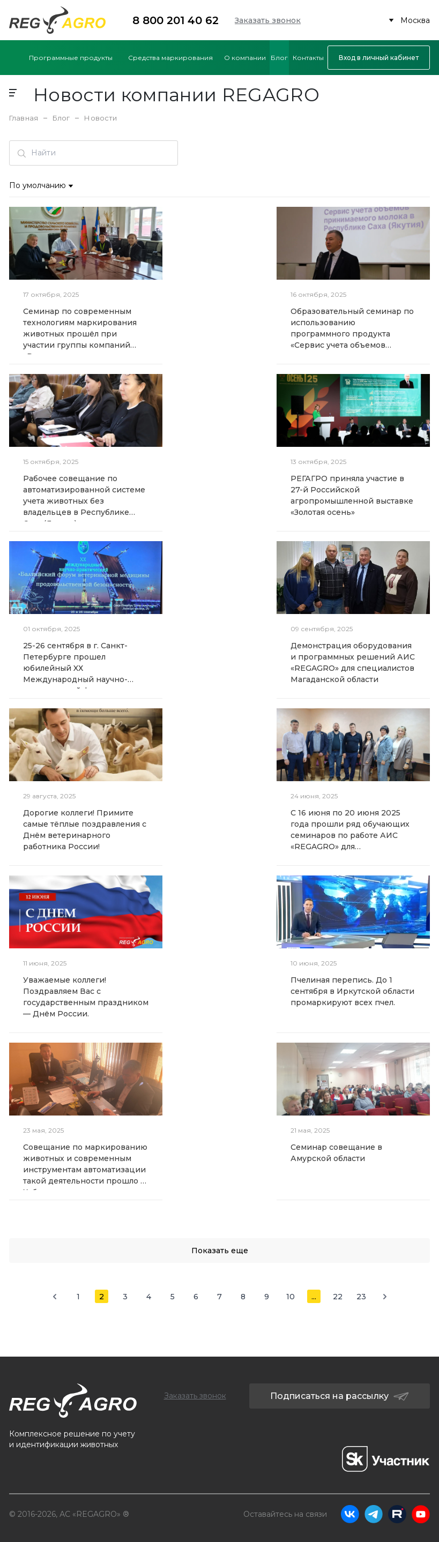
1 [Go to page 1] (78, 1296)
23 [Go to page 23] (361, 1296)
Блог (61, 118)
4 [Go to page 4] (148, 1296)
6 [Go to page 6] (196, 1296)
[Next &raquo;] (384, 1296)
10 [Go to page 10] (290, 1296)
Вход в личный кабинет (379, 58)
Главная (23, 118)
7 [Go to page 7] (219, 1296)
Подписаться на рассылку (339, 1396)
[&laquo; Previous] (54, 1296)
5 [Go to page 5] (172, 1296)
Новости (100, 118)
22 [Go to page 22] (338, 1296)
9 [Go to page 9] (266, 1296)
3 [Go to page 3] (125, 1296)
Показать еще (219, 1250)
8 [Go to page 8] (243, 1296)
